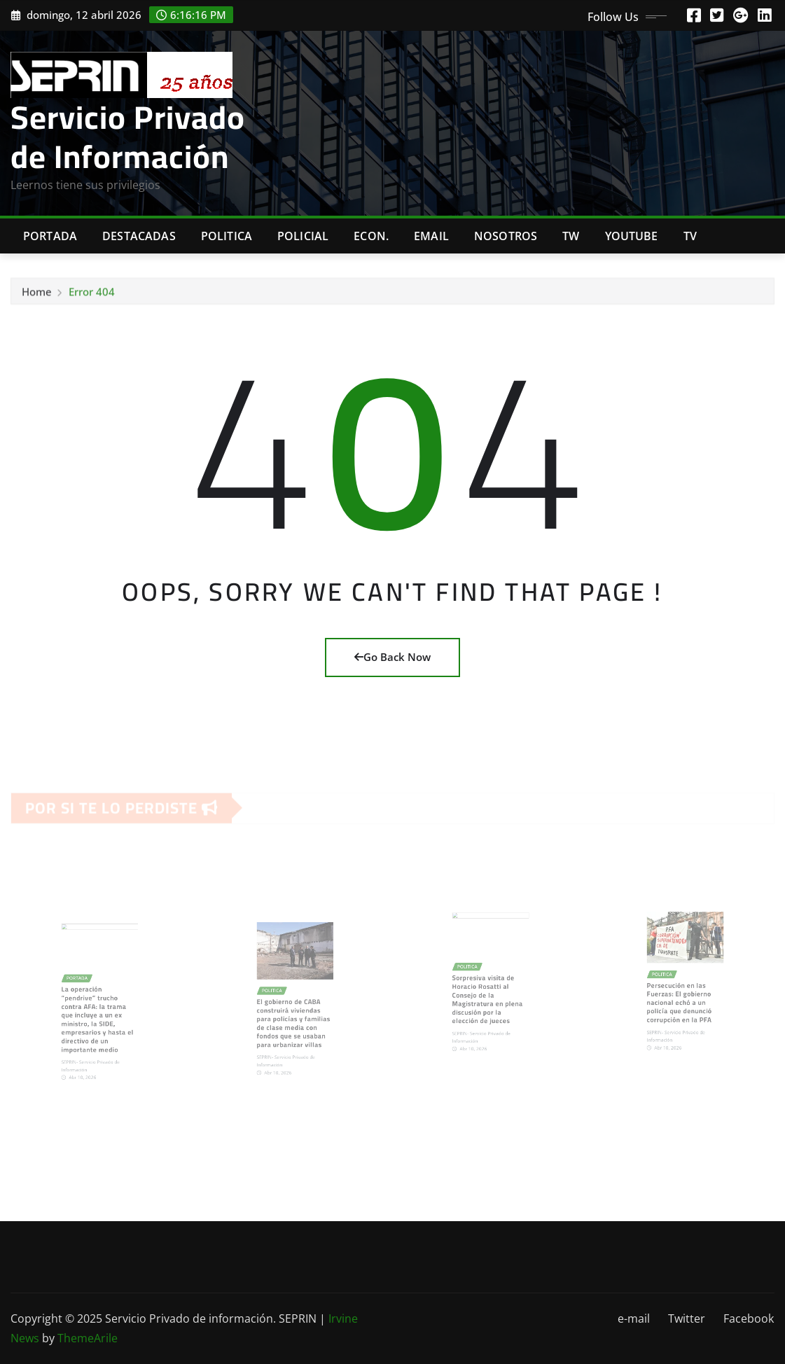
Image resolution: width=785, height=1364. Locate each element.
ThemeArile (87, 1338)
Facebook (748, 1318)
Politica (226, 236)
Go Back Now (392, 657)
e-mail (634, 1318)
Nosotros (505, 236)
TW (570, 236)
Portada (50, 236)
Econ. (371, 236)
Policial (302, 236)
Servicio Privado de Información (128, 136)
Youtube (631, 236)
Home (37, 295)
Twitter (686, 1318)
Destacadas (139, 236)
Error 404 (92, 295)
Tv (690, 236)
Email (431, 236)
